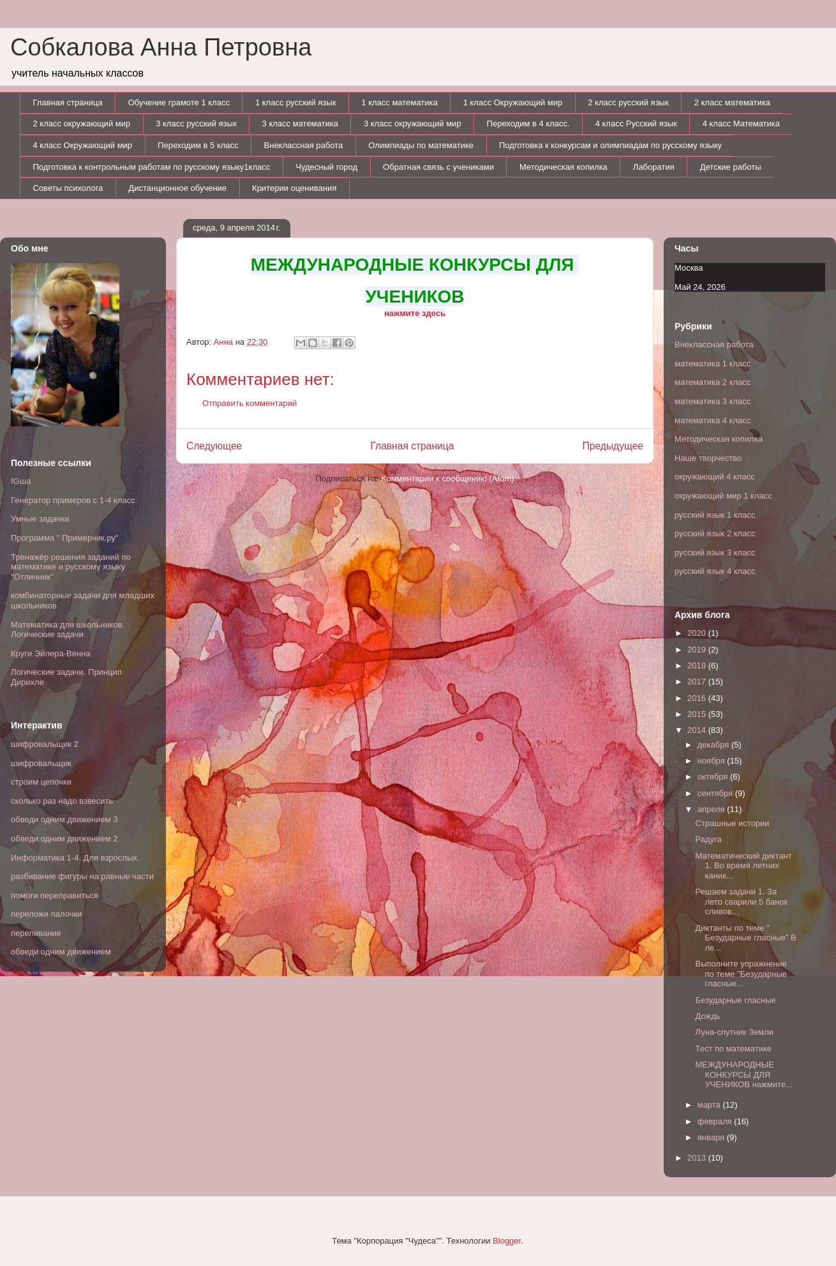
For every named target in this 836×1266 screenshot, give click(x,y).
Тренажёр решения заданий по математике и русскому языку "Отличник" (71, 567)
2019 (697, 649)
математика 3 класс (712, 401)
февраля (716, 1121)
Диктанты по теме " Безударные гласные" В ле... (745, 938)
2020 (697, 633)
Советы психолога (68, 188)
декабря (714, 745)
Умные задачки (40, 519)
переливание (36, 933)
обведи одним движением (61, 951)
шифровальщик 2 (44, 744)
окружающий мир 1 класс (723, 496)
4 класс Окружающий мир (83, 145)
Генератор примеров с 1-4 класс (73, 500)
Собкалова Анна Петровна (160, 47)
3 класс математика (300, 123)
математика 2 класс (712, 382)
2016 (697, 698)
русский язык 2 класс (715, 533)
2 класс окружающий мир (82, 123)
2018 (697, 665)
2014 (697, 730)
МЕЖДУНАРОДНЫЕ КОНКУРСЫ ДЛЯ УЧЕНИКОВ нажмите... (743, 1074)
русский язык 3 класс (715, 552)
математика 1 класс (712, 363)
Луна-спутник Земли (734, 1032)
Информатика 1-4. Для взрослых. (75, 858)
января (712, 1137)
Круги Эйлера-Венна (50, 653)
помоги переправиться (54, 895)
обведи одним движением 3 (64, 819)
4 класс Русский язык (636, 123)
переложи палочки (46, 914)
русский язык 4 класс (715, 571)
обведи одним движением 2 (64, 838)
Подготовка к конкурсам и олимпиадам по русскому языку (610, 145)
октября (714, 776)
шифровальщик (41, 763)
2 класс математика (732, 102)
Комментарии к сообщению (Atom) (448, 478)
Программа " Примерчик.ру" (64, 538)
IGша (21, 481)
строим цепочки (41, 782)
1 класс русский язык (295, 102)
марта (710, 1105)
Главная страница (68, 102)
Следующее (214, 446)
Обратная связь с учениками (438, 167)
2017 (697, 681)
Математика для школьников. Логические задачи (67, 630)
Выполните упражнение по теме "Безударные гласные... (740, 973)
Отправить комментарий (249, 403)
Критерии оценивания (294, 188)
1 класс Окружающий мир (513, 102)
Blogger (507, 1241)
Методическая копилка (563, 167)
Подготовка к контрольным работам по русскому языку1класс (152, 167)
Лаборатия (654, 167)
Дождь (707, 1016)
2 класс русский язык (628, 102)
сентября (716, 793)
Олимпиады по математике (421, 145)
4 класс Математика (741, 123)
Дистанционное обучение (177, 188)
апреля (713, 809)
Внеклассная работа (303, 145)
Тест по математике (733, 1048)
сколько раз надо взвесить (62, 801)
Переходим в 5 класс (198, 145)
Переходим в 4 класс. (528, 123)
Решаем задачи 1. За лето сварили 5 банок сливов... (741, 901)
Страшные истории (732, 823)
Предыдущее (613, 446)
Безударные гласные (735, 1000)
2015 (697, 714)
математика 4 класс (712, 420)
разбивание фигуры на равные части (82, 876)
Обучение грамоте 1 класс (179, 102)
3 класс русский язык (196, 123)
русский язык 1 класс (715, 515)
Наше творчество (708, 458)
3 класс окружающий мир (412, 123)
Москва (689, 268)
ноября (713, 760)
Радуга (708, 839)
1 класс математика (399, 102)
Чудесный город (326, 167)
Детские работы (730, 167)
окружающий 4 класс (715, 476)
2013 (697, 1158)
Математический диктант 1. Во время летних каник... (743, 865)
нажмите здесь (414, 313)
